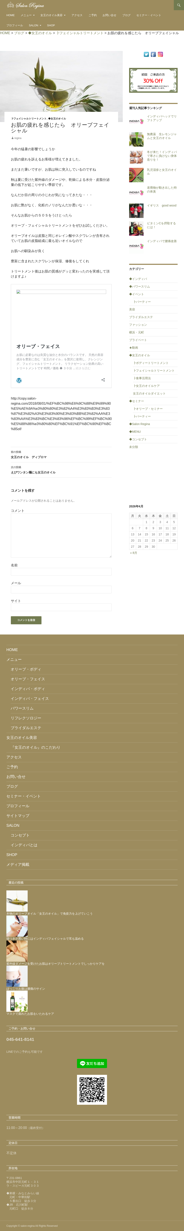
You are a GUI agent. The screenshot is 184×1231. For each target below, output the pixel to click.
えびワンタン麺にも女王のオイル (61, 469)
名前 (14, 565)
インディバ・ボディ (28, 689)
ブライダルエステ (141, 317)
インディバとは (24, 845)
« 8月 (133, 552)
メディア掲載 (17, 864)
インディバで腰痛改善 (162, 241)
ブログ (126, 15)
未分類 (133, 447)
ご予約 (92, 15)
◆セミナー (136, 401)
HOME (10, 15)
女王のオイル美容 (51, 15)
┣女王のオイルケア (146, 385)
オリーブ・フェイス (28, 679)
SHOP (51, 25)
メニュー (26, 15)
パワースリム (22, 708)
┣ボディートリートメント (151, 363)
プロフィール (14, 25)
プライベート (138, 340)
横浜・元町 (136, 332)
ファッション (138, 324)
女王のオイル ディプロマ (61, 454)
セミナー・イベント (148, 15)
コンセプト (20, 835)
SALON (33, 25)
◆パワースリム (139, 286)
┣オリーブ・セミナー (148, 408)
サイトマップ (17, 816)
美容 (132, 309)
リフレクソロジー (26, 718)
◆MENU (135, 431)
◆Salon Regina (139, 424)
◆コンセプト (138, 439)
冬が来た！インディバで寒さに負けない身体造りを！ (162, 155)
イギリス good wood (162, 205)
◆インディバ (138, 279)
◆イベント (136, 294)
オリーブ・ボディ (26, 669)
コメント (17, 510)
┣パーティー (142, 301)
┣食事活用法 (142, 378)
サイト (16, 601)
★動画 (133, 347)
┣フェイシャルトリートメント (29, 118)
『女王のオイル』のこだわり (35, 747)
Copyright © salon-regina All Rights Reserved (32, 1225)
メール (16, 583)
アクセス (77, 15)
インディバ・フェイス (30, 698)
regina (17, 138)
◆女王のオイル (57, 118)
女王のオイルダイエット (149, 393)
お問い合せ (109, 15)
